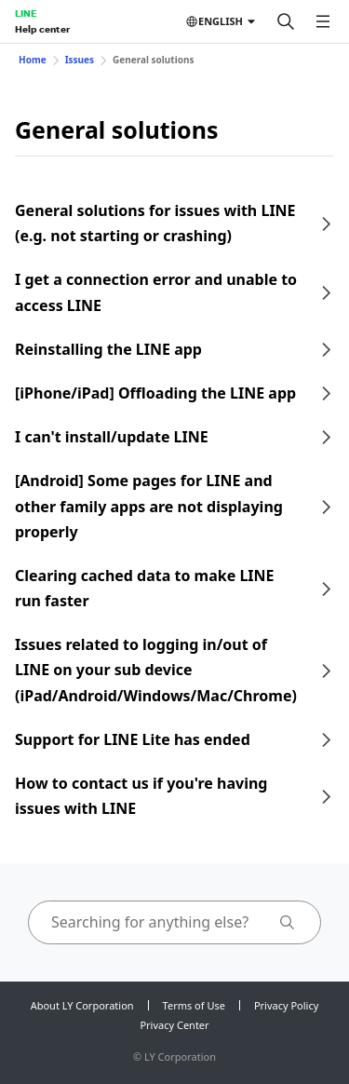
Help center (42, 28)
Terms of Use (194, 1005)
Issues (79, 59)
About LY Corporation (82, 1005)
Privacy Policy (286, 1005)
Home (33, 59)
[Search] (285, 21)
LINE (25, 13)
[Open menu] (323, 21)
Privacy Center (174, 1025)
